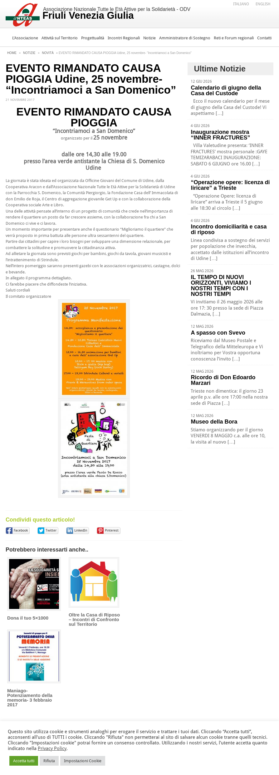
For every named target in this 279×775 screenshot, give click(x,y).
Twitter (51, 530)
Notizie (149, 38)
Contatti (264, 38)
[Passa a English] (262, 4)
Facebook (21, 530)
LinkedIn (80, 530)
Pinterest (112, 530)
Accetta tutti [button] (23, 760)
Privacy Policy (52, 748)
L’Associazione (25, 38)
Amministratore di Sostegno (184, 38)
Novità (48, 53)
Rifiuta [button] (49, 760)
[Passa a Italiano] (241, 4)
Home (12, 53)
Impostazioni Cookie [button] (82, 760)
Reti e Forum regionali (234, 38)
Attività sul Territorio (60, 38)
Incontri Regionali (124, 38)
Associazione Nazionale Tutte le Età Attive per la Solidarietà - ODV (116, 14)
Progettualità (92, 38)
